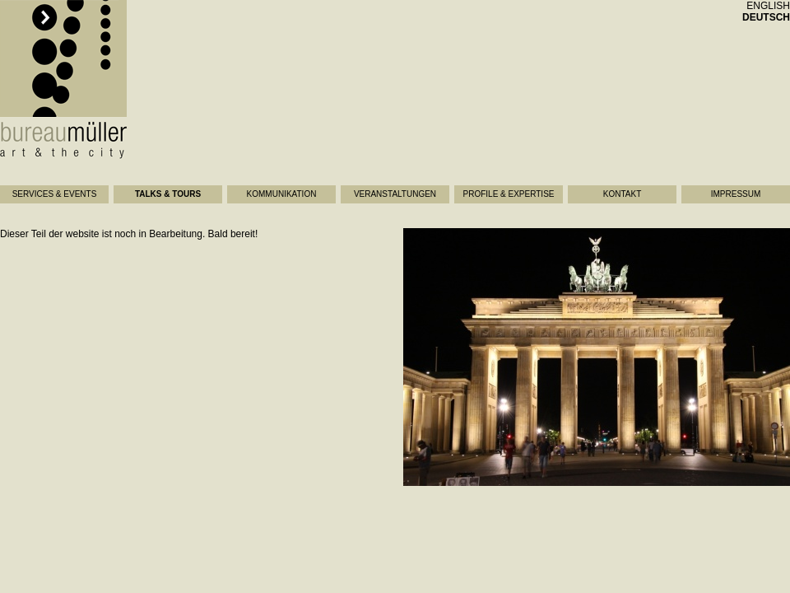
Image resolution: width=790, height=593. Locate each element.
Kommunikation (282, 193)
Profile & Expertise (509, 193)
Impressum (736, 193)
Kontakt (622, 193)
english (768, 6)
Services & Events (54, 193)
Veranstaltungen (395, 193)
